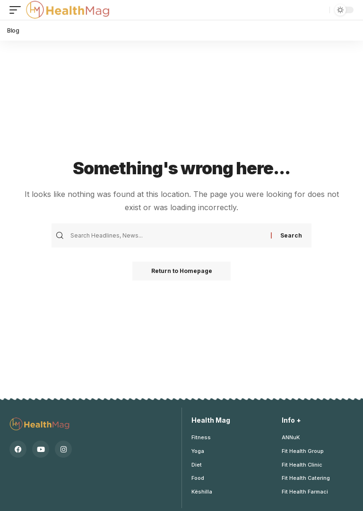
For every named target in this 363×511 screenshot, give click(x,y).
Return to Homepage (181, 270)
